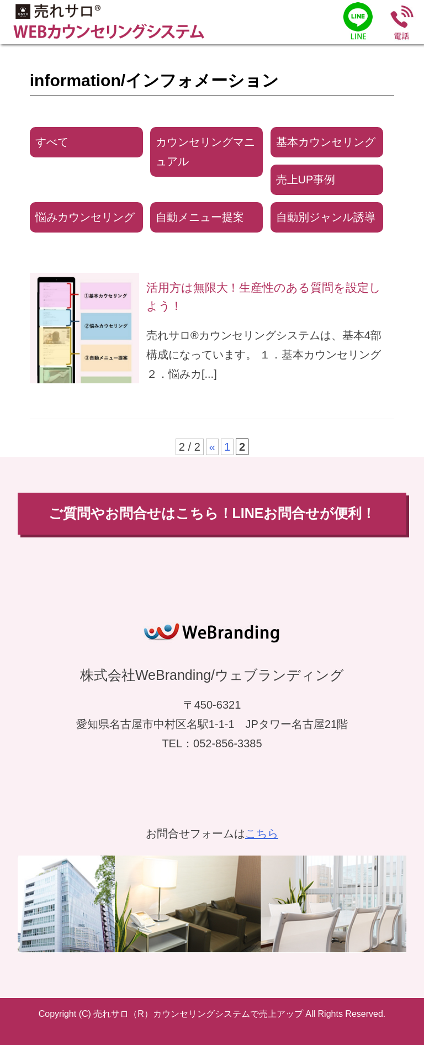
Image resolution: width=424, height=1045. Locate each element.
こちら (261, 833)
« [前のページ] (212, 447)
